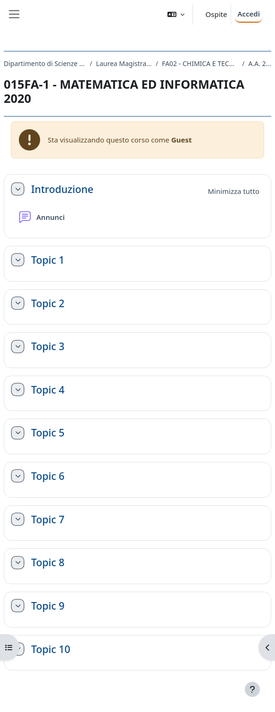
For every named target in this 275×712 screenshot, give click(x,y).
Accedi (248, 13)
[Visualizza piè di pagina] (252, 689)
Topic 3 (48, 346)
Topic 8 (48, 562)
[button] (176, 14)
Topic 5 (48, 433)
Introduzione (62, 189)
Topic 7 (48, 519)
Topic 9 (48, 606)
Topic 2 (48, 303)
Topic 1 (48, 260)
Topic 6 (48, 476)
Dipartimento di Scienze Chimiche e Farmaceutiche (45, 63)
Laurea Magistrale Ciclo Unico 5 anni (124, 63)
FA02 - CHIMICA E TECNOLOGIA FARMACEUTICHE (200, 63)
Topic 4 (48, 390)
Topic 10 (50, 649)
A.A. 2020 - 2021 (259, 63)
